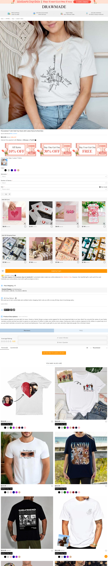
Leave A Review (62, 338)
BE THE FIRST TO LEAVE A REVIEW (54, 353)
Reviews (27, 330)
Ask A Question (62, 342)
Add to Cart (56, 271)
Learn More (4, 304)
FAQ (81, 330)
